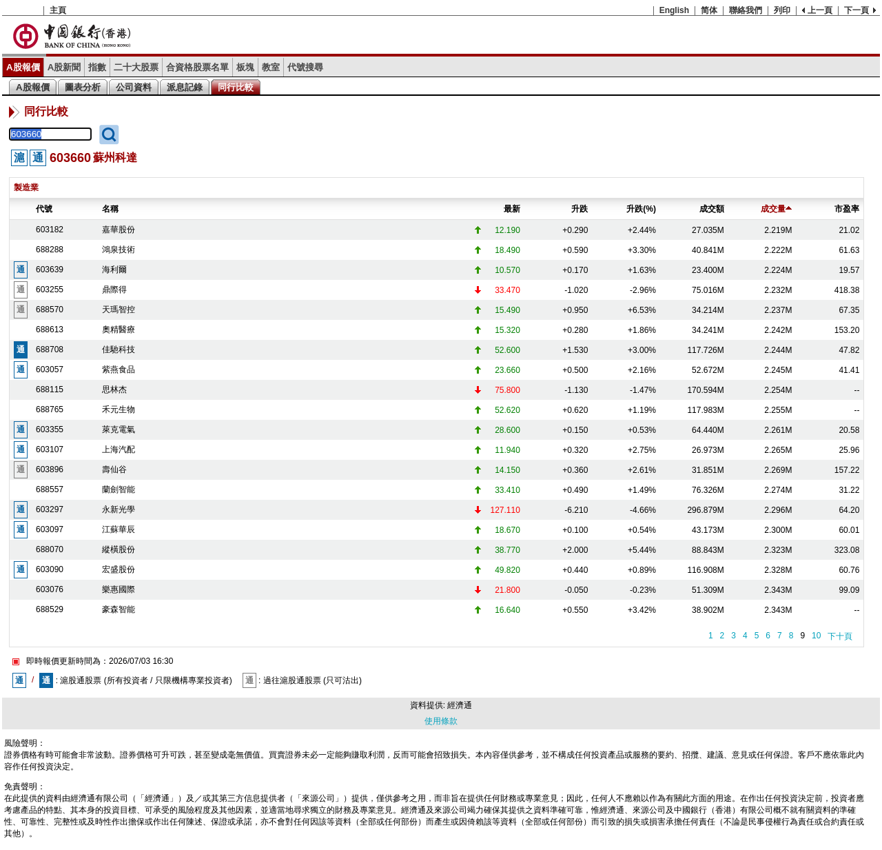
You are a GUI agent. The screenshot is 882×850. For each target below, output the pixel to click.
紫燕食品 (118, 369)
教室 (271, 67)
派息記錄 (185, 87)
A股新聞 (64, 67)
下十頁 (840, 636)
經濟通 (459, 705)
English (674, 10)
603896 (49, 469)
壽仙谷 (114, 469)
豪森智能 (118, 609)
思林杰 (114, 389)
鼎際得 (114, 289)
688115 (49, 389)
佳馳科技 (118, 349)
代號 (44, 209)
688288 (49, 249)
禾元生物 (118, 409)
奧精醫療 (118, 329)
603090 (49, 569)
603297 (49, 509)
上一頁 (820, 10)
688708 (49, 349)
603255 (49, 289)
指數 (97, 67)
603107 (49, 449)
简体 (709, 10)
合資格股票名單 (197, 67)
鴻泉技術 (118, 249)
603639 (49, 269)
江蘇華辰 (118, 529)
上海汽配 (118, 449)
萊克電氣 (118, 429)
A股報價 (23, 67)
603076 (49, 589)
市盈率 (846, 209)
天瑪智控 (118, 309)
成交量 (776, 209)
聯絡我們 (745, 10)
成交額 (711, 209)
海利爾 (114, 269)
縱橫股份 (118, 549)
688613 (49, 329)
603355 (49, 429)
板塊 (245, 67)
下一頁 (856, 10)
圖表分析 (83, 87)
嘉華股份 (118, 229)
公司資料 (134, 87)
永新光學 (118, 509)
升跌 (579, 209)
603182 (49, 229)
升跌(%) (641, 209)
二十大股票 (136, 67)
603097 (49, 529)
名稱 (110, 209)
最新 (512, 209)
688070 (49, 549)
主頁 (58, 10)
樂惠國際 (118, 589)
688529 (49, 609)
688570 (49, 309)
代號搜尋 (305, 67)
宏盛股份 (118, 569)
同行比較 (236, 87)
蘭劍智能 (118, 489)
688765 (49, 409)
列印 (782, 10)
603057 (49, 369)
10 (816, 635)
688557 (49, 489)
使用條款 (441, 721)
